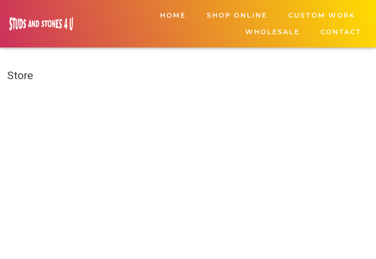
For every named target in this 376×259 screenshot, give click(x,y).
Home (173, 15)
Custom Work (321, 15)
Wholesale (272, 32)
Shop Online (237, 15)
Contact (341, 32)
